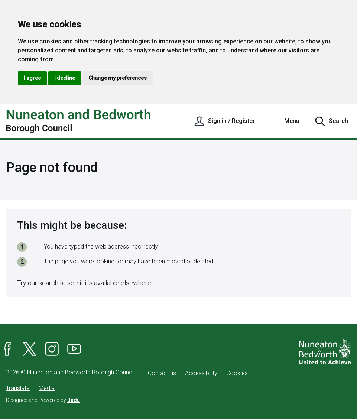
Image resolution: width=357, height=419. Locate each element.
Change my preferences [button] (117, 78)
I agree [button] (32, 78)
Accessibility (201, 373)
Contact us (162, 373)
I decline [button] (64, 78)
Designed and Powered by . (43, 400)
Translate (18, 388)
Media (47, 388)
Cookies (237, 373)
